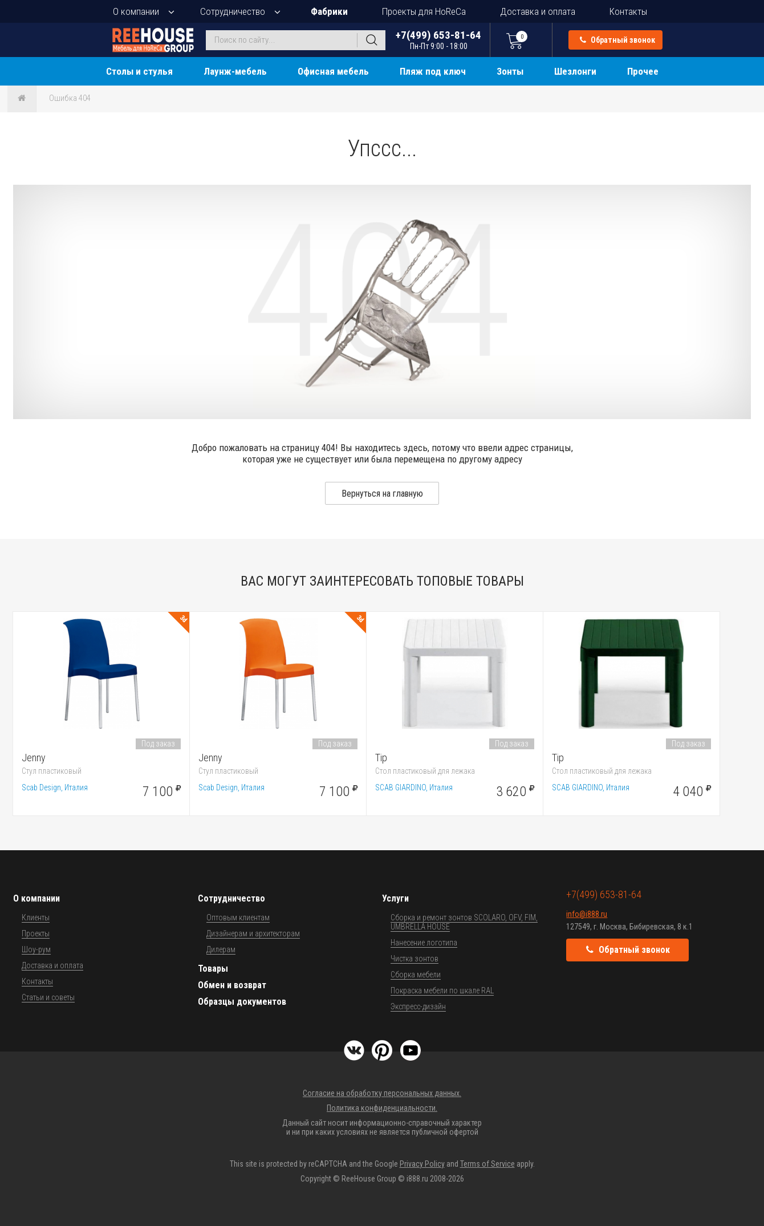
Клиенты (36, 917)
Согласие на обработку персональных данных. (382, 1093)
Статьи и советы (48, 997)
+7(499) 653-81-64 (438, 40)
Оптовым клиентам (238, 917)
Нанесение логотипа (424, 942)
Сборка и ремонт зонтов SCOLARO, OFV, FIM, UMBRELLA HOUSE (464, 922)
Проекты (36, 933)
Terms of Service (487, 1163)
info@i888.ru (586, 914)
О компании (136, 11)
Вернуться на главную (382, 493)
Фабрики (329, 11)
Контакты (628, 11)
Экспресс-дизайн (418, 1006)
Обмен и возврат (232, 985)
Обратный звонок (617, 39)
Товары (213, 968)
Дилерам (220, 949)
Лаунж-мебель (235, 71)
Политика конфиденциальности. (382, 1108)
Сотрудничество (232, 11)
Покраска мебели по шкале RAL (442, 990)
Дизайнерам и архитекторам (253, 933)
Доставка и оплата (537, 11)
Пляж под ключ (433, 71)
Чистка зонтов (414, 958)
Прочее (643, 71)
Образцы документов (242, 1001)
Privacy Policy (422, 1163)
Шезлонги (575, 71)
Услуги (395, 898)
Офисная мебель (333, 71)
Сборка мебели (416, 974)
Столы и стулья (139, 71)
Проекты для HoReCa (424, 11)
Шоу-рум (36, 949)
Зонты (510, 71)
